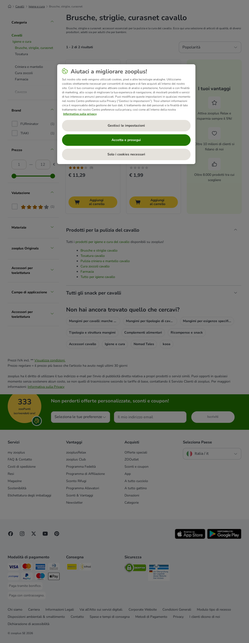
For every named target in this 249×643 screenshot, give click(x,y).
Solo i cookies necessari (126, 154)
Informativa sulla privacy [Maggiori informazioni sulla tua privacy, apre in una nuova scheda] (80, 114)
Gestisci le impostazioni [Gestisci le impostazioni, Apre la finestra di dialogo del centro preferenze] (126, 125)
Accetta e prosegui (126, 140)
